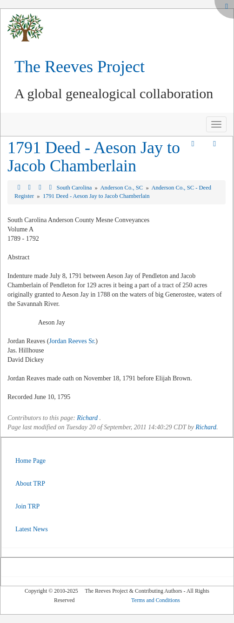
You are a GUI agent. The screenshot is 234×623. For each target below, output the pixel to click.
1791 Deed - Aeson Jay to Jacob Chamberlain (93, 157)
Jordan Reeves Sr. (72, 341)
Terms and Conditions (155, 600)
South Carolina (74, 187)
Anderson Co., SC (122, 187)
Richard (87, 417)
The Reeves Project (79, 66)
